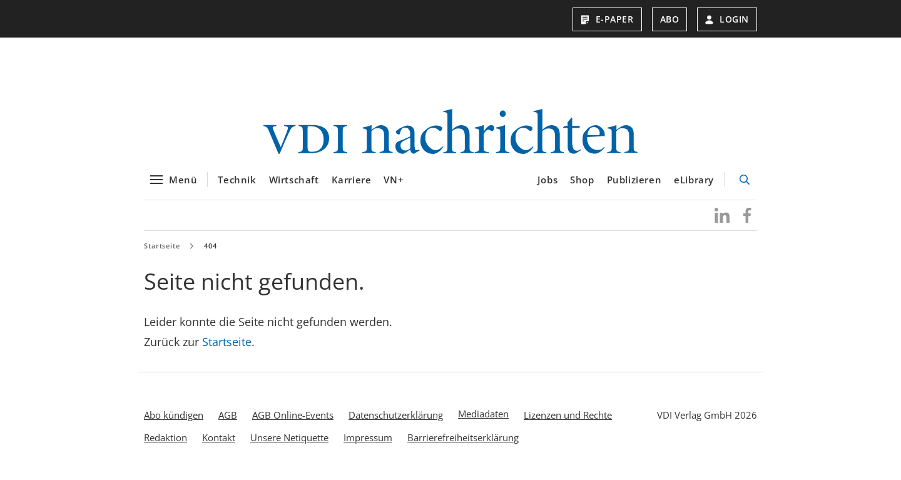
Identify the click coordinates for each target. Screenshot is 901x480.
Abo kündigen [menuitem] (173, 415)
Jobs (547, 179)
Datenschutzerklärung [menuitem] (396, 415)
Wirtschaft (294, 179)
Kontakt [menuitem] (218, 437)
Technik (237, 179)
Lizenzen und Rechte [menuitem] (568, 415)
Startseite (162, 245)
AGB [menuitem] (227, 415)
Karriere (352, 179)
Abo (670, 19)
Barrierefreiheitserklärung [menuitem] (463, 437)
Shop (582, 179)
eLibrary (694, 179)
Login (727, 19)
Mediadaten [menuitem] (483, 413)
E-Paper (607, 19)
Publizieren (634, 179)
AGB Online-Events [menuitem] (292, 415)
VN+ (394, 179)
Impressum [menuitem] (368, 437)
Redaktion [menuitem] (165, 437)
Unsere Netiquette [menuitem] (289, 437)
